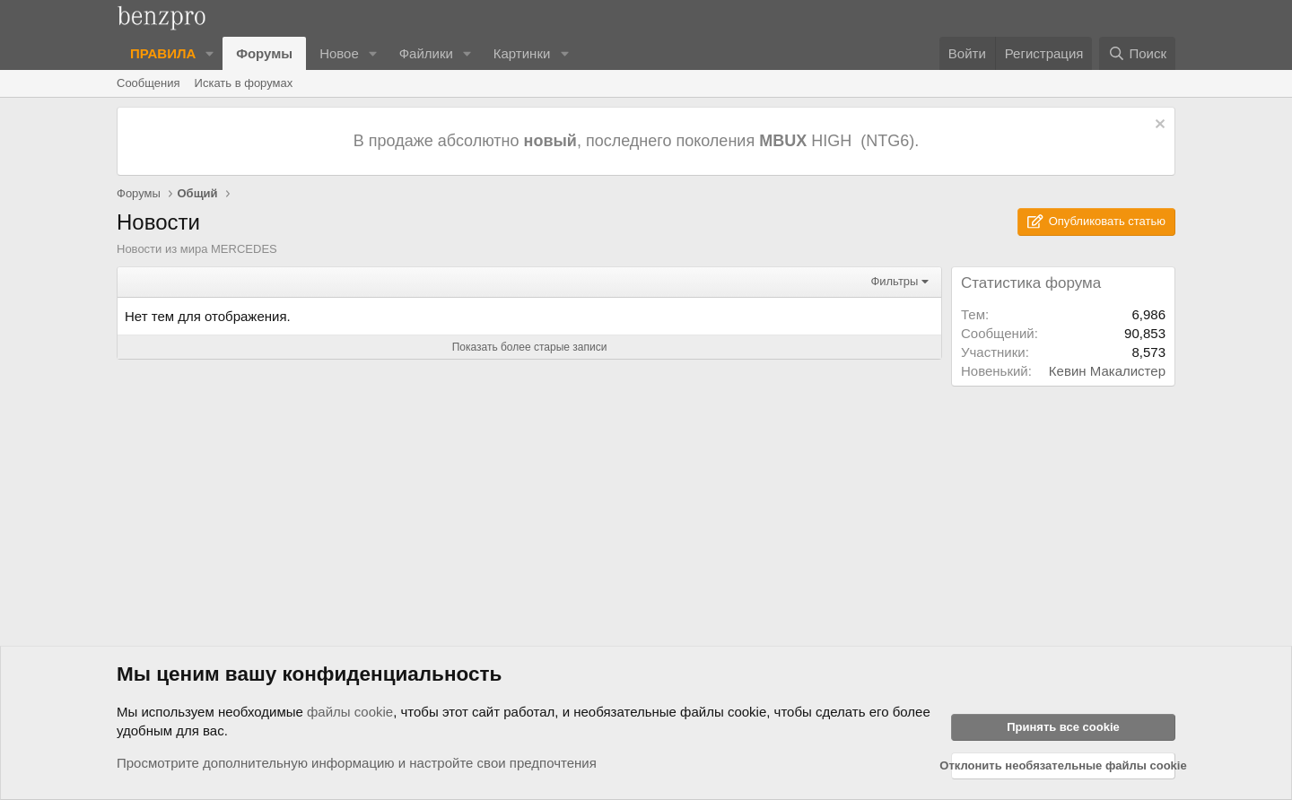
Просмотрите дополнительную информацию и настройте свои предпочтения (357, 762)
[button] (210, 53)
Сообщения (148, 83)
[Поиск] (1137, 53)
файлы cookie (350, 711)
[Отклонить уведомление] (1157, 126)
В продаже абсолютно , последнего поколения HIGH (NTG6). (638, 141)
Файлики (426, 53)
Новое (339, 53)
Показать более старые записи (529, 347)
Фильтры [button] (894, 281)
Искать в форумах (244, 83)
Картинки (522, 53)
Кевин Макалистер (1107, 370)
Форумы (264, 53)
